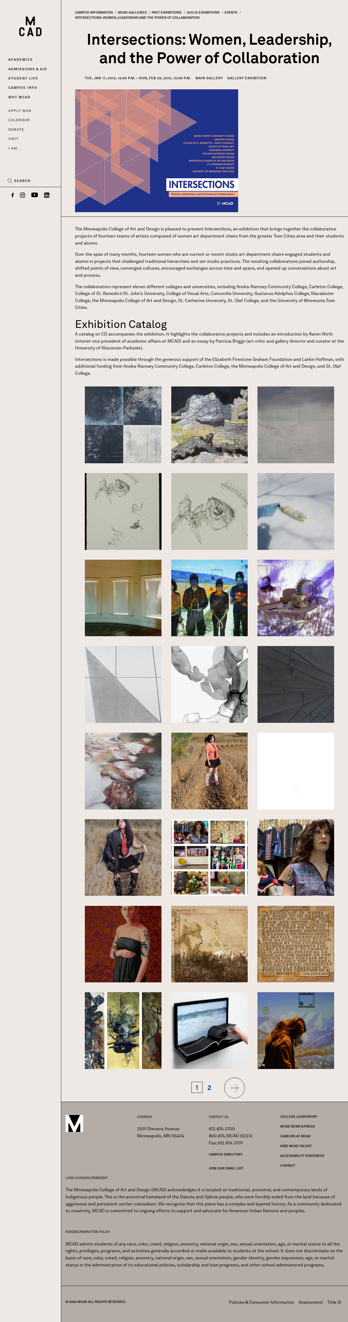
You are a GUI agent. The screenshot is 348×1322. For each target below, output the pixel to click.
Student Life (23, 78)
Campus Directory (225, 1154)
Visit (13, 139)
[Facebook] (12, 196)
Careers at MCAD (295, 1136)
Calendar (19, 120)
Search (22, 180)
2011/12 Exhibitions (203, 12)
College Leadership (298, 1116)
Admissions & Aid (27, 69)
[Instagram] (22, 196)
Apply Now (20, 111)
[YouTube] (34, 196)
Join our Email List (226, 1168)
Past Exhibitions (167, 12)
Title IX (334, 1302)
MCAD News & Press (297, 1126)
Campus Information (94, 12)
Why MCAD (19, 97)
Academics (20, 59)
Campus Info (22, 88)
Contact (287, 1165)
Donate (16, 129)
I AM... (14, 148)
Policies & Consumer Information (261, 1302)
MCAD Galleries (132, 12)
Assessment (311, 1302)
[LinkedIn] (46, 196)
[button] (123, 424)
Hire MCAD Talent (296, 1146)
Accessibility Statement (302, 1156)
